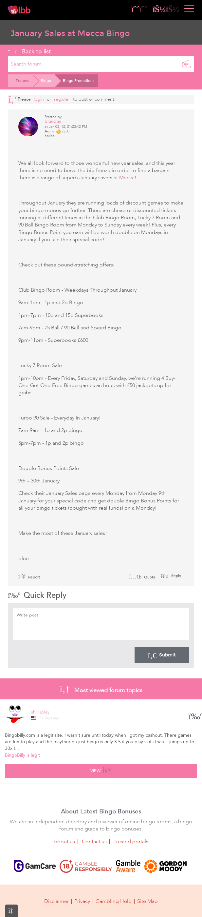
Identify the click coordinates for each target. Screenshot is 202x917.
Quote (142, 577)
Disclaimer (56, 901)
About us (64, 841)
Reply (175, 575)
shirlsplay (40, 712)
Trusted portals (131, 841)
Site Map (147, 901)
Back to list (29, 51)
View (101, 770)
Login (39, 99)
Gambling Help (114, 901)
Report (29, 577)
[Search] (186, 64)
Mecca (127, 177)
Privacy (82, 901)
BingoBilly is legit (22, 755)
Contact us (94, 841)
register (62, 99)
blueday (53, 121)
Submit (162, 655)
